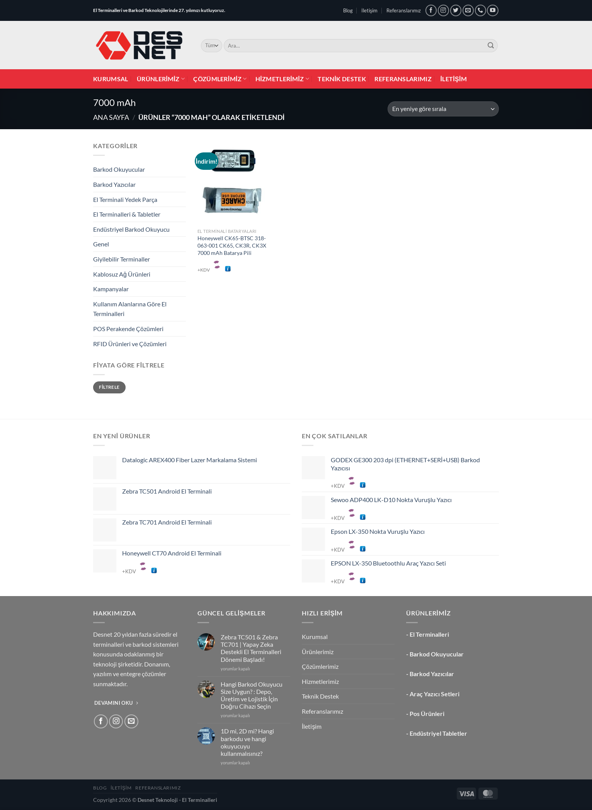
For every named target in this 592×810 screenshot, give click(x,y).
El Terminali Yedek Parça (125, 199)
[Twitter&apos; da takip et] (455, 10)
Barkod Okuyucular (119, 169)
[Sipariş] (443, 108)
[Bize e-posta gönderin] (468, 10)
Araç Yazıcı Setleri (434, 693)
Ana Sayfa (111, 117)
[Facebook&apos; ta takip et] (431, 10)
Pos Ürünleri (427, 713)
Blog (348, 10)
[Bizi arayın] (480, 10)
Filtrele (109, 387)
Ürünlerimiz (161, 79)
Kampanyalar (111, 288)
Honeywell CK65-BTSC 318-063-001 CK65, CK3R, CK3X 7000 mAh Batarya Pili (231, 245)
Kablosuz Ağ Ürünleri (121, 274)
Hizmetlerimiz (282, 79)
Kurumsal (110, 78)
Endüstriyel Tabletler (438, 733)
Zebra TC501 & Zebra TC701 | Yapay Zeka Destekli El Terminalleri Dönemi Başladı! (251, 648)
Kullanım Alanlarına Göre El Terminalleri (130, 309)
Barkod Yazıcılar (114, 184)
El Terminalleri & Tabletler (126, 214)
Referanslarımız (403, 10)
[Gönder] (490, 45)
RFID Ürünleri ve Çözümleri (130, 343)
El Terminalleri (429, 634)
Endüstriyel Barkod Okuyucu (131, 229)
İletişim (369, 10)
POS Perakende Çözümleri (128, 328)
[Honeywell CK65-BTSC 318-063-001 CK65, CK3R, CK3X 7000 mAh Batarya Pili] (232, 182)
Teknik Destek (342, 78)
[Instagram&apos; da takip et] (443, 10)
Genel (101, 244)
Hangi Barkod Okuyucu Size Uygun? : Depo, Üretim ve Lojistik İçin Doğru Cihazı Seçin (251, 695)
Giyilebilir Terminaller (121, 259)
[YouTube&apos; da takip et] (492, 10)
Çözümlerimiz (220, 79)
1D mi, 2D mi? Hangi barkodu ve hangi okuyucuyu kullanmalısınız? (247, 742)
